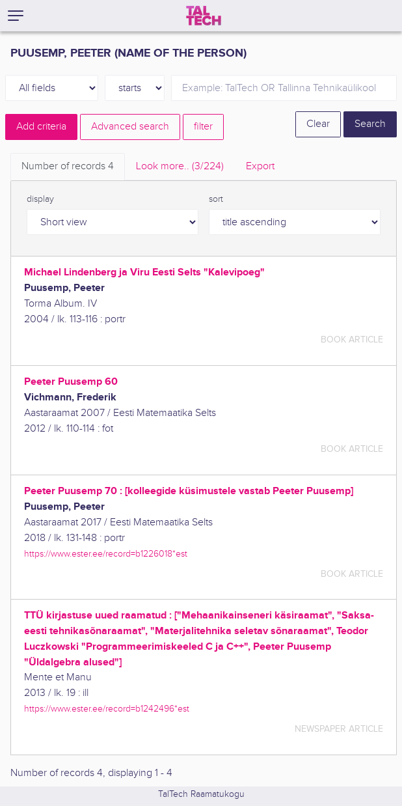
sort (216, 199)
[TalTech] (203, 15)
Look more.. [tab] (180, 166)
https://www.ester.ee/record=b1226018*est (105, 553)
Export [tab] (260, 166)
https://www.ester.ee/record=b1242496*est (106, 708)
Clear (318, 124)
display (40, 199)
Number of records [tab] (67, 166)
